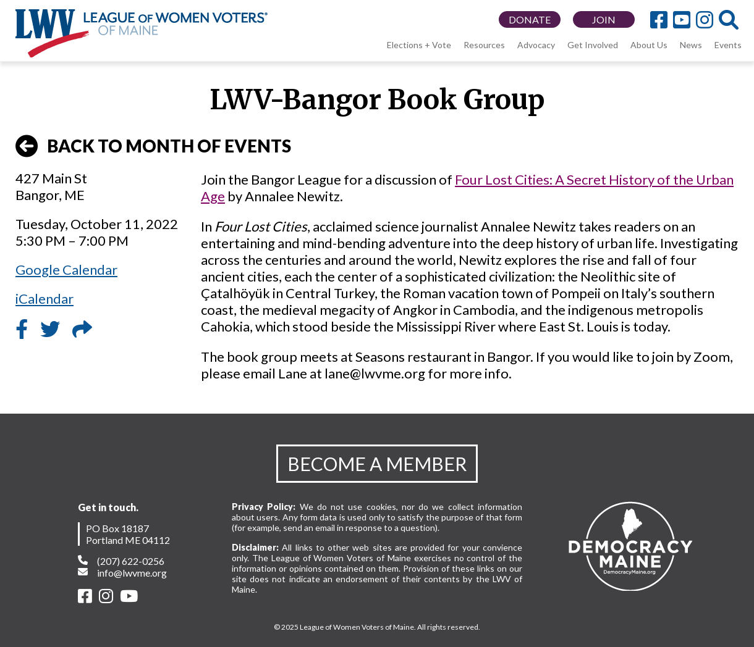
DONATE (530, 19)
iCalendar (44, 298)
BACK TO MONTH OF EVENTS (153, 146)
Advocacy (536, 45)
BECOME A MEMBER (377, 464)
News (691, 45)
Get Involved (592, 45)
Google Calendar (66, 269)
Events (728, 45)
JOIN (604, 19)
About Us (648, 45)
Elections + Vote (419, 45)
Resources (484, 45)
